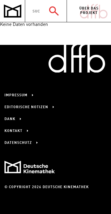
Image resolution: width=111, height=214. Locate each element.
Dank (9, 119)
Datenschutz (18, 143)
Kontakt (13, 131)
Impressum (16, 95)
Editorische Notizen (26, 107)
